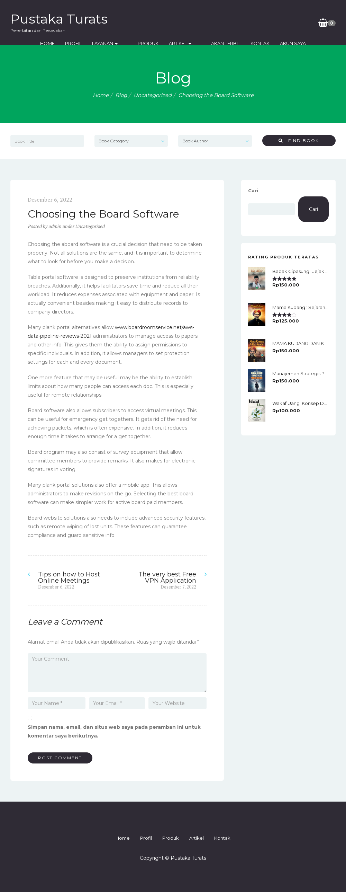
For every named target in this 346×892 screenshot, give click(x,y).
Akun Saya (284, 43)
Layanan (114, 43)
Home (57, 43)
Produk (148, 43)
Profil (83, 43)
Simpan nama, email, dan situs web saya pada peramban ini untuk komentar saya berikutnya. (114, 731)
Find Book (299, 140)
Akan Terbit (216, 43)
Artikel (180, 43)
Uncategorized (153, 95)
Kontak (250, 43)
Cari (253, 190)
